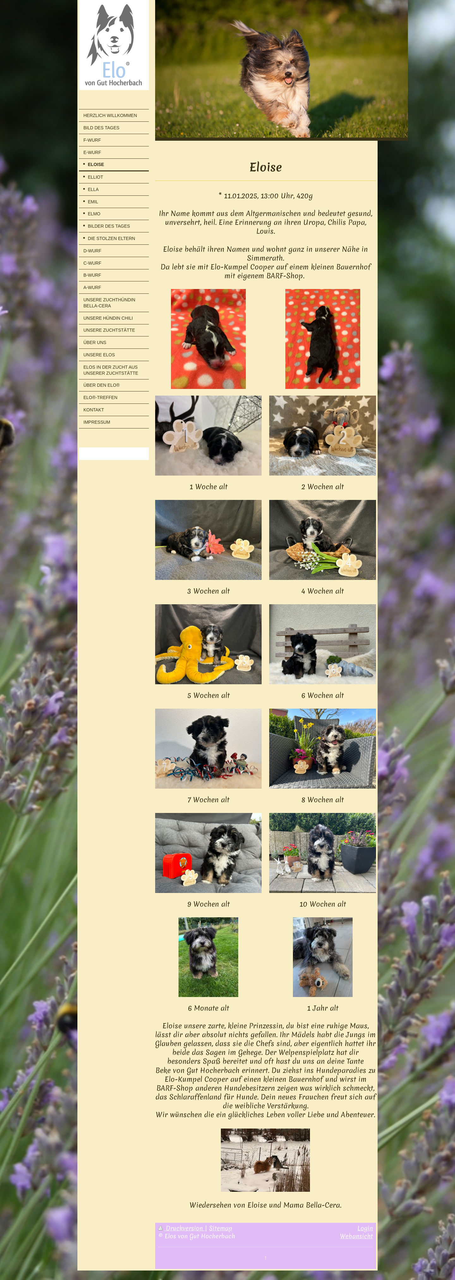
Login (365, 1228)
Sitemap (220, 1228)
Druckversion (181, 1228)
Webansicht (356, 1236)
